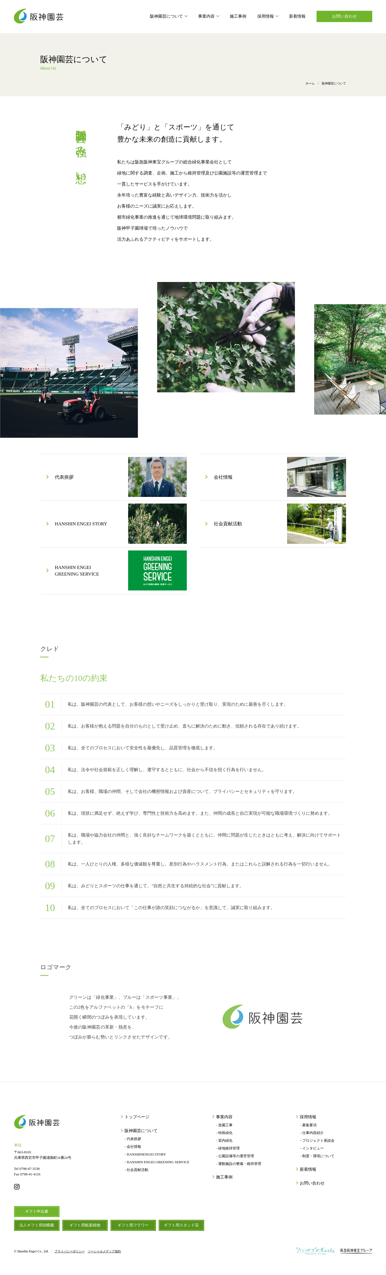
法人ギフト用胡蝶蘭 (36, 1225)
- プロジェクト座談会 (317, 1140)
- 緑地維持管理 (228, 1148)
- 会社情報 (133, 1146)
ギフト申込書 (36, 1211)
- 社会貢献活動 (137, 1170)
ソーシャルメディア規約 (104, 1251)
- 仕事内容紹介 (312, 1133)
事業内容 (208, 16)
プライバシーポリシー (70, 1251)
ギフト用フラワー (133, 1225)
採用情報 (267, 16)
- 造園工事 (224, 1125)
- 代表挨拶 (133, 1139)
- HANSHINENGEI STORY (145, 1154)
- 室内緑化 (224, 1140)
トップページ (136, 1117)
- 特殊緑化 (224, 1133)
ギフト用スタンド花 (181, 1225)
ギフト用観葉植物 (84, 1225)
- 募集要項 (308, 1125)
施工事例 (238, 16)
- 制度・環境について (317, 1156)
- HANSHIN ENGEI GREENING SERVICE (157, 1162)
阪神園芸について (168, 16)
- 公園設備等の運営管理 (235, 1156)
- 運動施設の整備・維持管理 (238, 1163)
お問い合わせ (344, 16)
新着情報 (297, 16)
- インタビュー (312, 1148)
